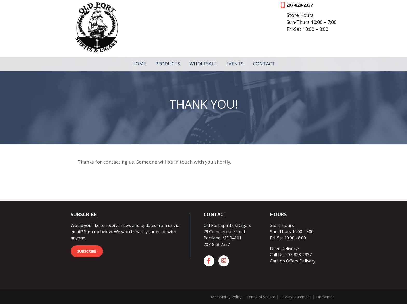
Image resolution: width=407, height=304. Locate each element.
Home (139, 63)
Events (234, 63)
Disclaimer (325, 296)
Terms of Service (261, 296)
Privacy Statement (295, 296)
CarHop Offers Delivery (292, 261)
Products (167, 63)
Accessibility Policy (226, 296)
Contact (264, 63)
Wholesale (203, 63)
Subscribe (86, 251)
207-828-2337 (299, 5)
